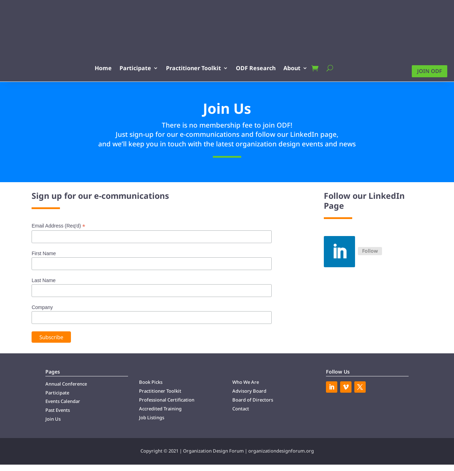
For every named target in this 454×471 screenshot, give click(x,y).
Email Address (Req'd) (58, 232)
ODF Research (270, 68)
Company (42, 314)
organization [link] (256, 150)
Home (117, 68)
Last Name (44, 287)
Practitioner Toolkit (208, 68)
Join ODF (429, 71)
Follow (370, 257)
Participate (150, 68)
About (306, 68)
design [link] (268, 150)
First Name (44, 260)
